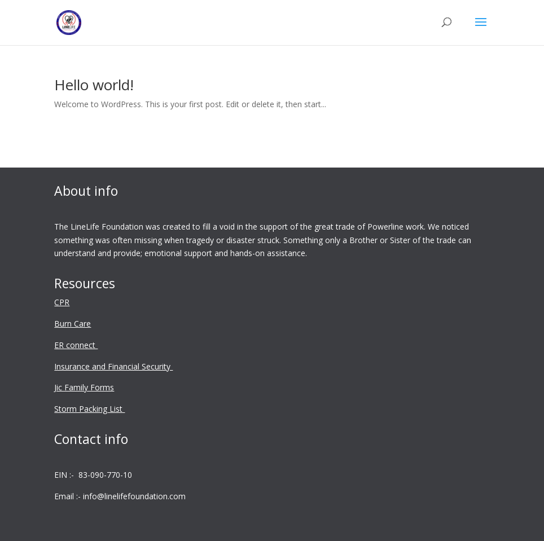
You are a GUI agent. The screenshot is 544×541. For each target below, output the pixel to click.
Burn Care (72, 323)
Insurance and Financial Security (113, 366)
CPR (61, 302)
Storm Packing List (89, 408)
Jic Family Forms (84, 387)
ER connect (76, 345)
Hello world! (94, 84)
